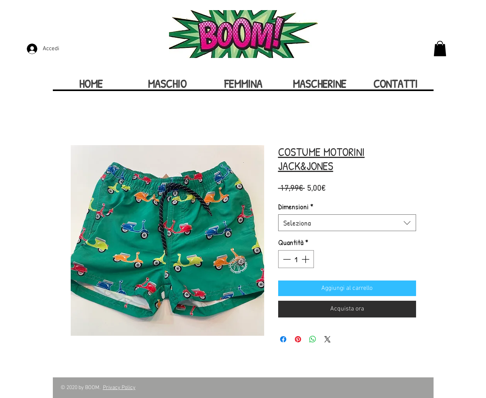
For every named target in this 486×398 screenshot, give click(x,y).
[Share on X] (327, 339)
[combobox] (347, 222)
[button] (440, 48)
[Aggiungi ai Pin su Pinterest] (298, 339)
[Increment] (306, 259)
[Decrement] (286, 259)
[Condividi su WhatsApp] (312, 339)
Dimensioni (296, 206)
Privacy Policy (119, 387)
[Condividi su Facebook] (283, 339)
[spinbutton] (296, 259)
